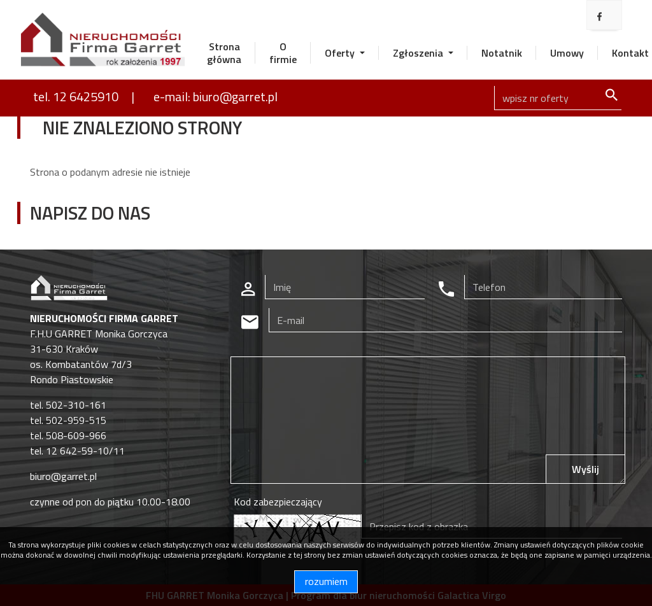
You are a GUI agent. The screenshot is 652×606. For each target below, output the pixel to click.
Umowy (567, 52)
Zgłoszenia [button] (419, 52)
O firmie (283, 53)
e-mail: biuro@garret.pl (215, 96)
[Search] (557, 98)
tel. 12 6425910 (75, 96)
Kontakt (630, 52)
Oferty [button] (341, 52)
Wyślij (585, 469)
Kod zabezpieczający (278, 501)
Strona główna (224, 53)
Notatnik (501, 52)
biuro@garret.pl (63, 476)
